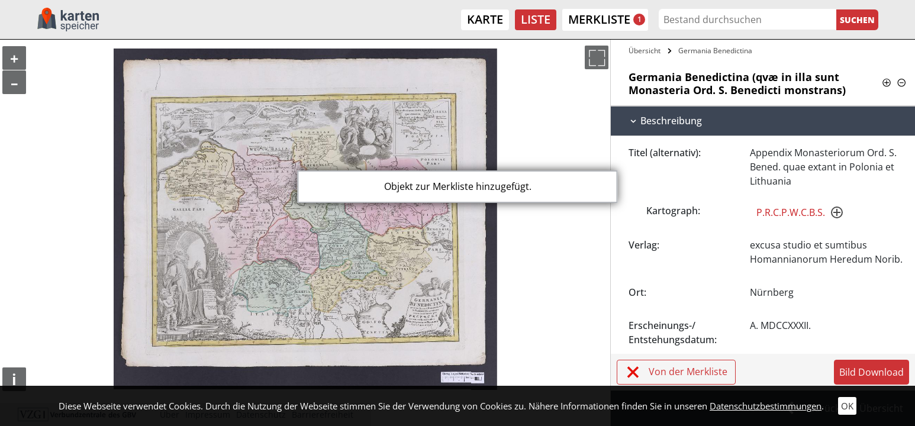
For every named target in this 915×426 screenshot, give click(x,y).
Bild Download (871, 372)
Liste (535, 19)
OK (847, 406)
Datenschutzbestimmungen (765, 406)
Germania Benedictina (715, 51)
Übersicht (645, 51)
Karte (485, 19)
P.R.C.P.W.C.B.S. (790, 212)
